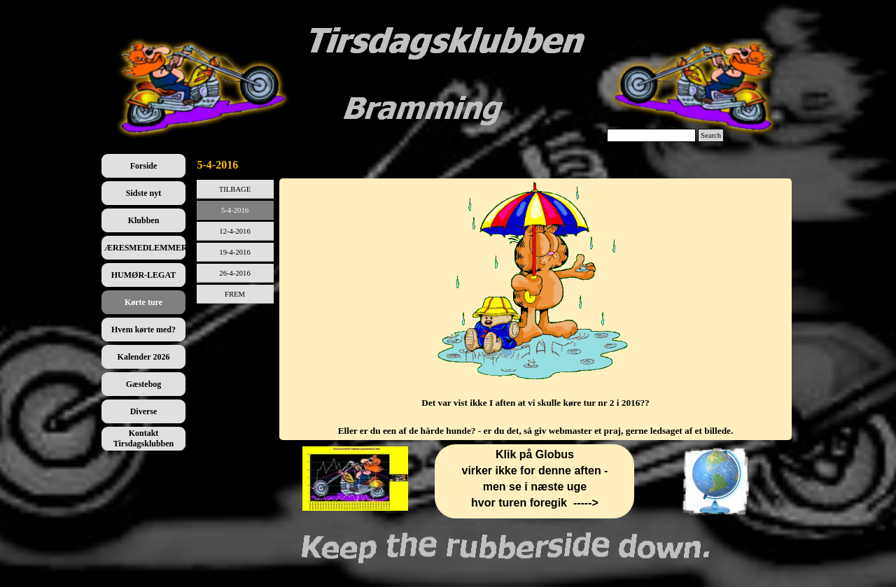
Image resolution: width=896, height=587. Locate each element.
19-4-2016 (234, 252)
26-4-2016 (234, 273)
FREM (235, 294)
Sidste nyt (143, 193)
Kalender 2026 (144, 357)
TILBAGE (235, 189)
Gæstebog (144, 384)
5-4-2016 (234, 210)
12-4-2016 (234, 231)
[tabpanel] (535, 309)
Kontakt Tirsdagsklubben (143, 438)
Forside (144, 166)
